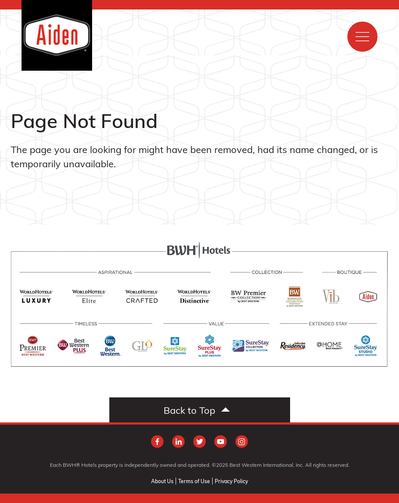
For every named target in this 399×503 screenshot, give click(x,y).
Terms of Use (194, 481)
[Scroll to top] (199, 409)
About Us (162, 481)
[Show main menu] (362, 37)
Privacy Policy (231, 481)
